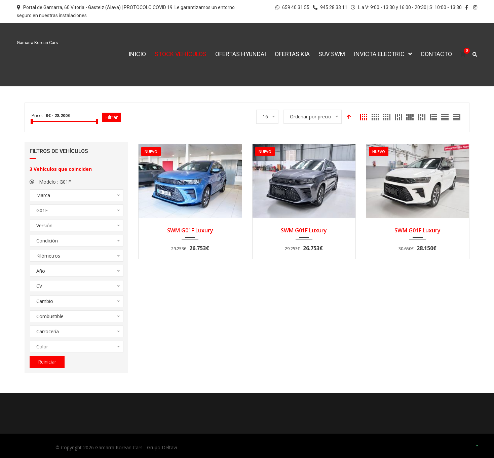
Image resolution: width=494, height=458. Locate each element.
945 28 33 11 (330, 7)
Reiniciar (47, 361)
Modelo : (50, 182)
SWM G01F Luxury (190, 230)
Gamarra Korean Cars (119, 447)
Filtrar (111, 117)
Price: (37, 115)
